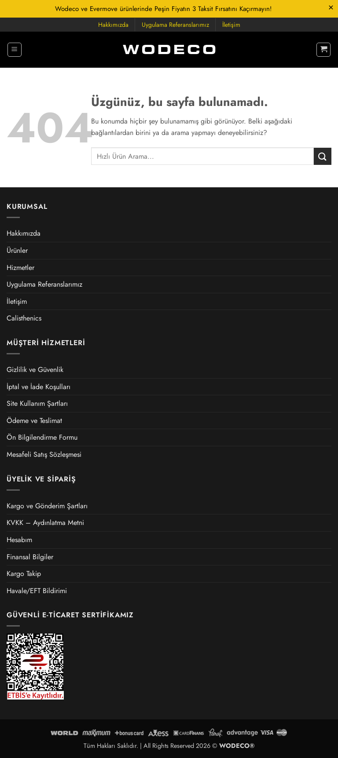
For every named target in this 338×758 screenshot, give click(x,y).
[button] (14, 50)
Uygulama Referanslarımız (175, 24)
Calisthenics (24, 318)
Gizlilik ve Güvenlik (35, 369)
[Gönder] (322, 156)
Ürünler (17, 250)
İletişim (231, 24)
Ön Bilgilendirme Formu (42, 437)
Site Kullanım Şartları (37, 403)
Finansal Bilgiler (30, 557)
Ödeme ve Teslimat (34, 420)
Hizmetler (20, 267)
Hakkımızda (113, 24)
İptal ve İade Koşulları (38, 387)
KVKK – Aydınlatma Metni (45, 522)
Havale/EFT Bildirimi (37, 591)
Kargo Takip (24, 573)
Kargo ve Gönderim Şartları (47, 506)
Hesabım (19, 540)
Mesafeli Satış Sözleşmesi (44, 454)
